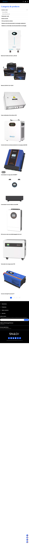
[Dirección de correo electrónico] (13, 320)
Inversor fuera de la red (6, 17)
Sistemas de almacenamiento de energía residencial (13, 26)
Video (3, 235)
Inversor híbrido (4, 15)
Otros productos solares (7, 24)
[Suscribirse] (26, 320)
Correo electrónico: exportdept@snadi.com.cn (5, 328)
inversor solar (5, 13)
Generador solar (5, 19)
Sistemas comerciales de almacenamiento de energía (14, 29)
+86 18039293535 (2, 324)
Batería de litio (5, 21)
